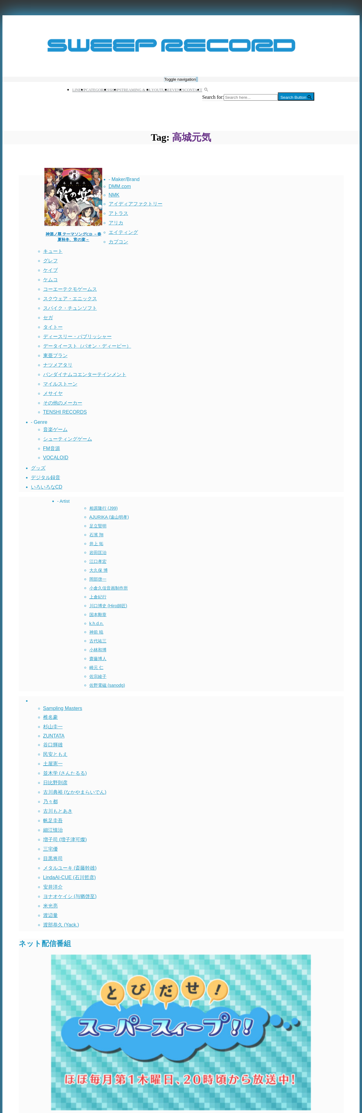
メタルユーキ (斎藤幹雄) (70, 868)
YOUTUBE (160, 90)
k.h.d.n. (96, 623)
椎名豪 (50, 717)
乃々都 (50, 801)
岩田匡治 (97, 552)
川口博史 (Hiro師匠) (108, 605)
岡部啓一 (97, 579)
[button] (204, 90)
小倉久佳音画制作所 (108, 588)
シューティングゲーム (67, 439)
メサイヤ (53, 393)
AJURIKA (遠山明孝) (109, 517)
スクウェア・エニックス (70, 298)
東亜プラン (55, 355)
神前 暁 (96, 632)
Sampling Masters (62, 708)
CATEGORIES (98, 90)
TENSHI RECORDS (65, 412)
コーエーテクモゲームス (70, 289)
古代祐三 (97, 640)
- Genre (39, 422)
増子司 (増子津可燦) (65, 839)
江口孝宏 (97, 561)
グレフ (50, 260)
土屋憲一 (53, 763)
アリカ (116, 222)
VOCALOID (56, 457)
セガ (48, 317)
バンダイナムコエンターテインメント (84, 374)
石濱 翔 (96, 534)
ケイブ (50, 270)
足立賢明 (97, 525)
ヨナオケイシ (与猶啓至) (70, 896)
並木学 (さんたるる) (65, 773)
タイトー (53, 327)
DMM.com (120, 186)
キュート (53, 251)
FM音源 (51, 448)
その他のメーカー (62, 402)
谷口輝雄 (53, 744)
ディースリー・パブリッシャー (77, 336)
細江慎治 (53, 830)
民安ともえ (55, 754)
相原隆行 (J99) (103, 508)
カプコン (118, 241)
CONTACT (193, 90)
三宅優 (50, 849)
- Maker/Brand (124, 179)
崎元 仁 (96, 667)
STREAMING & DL (135, 90)
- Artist (63, 501)
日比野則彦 (55, 782)
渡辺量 (50, 915)
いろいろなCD (46, 487)
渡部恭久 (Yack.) (61, 924)
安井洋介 (53, 886)
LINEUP (79, 90)
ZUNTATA (54, 735)
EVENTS (177, 90)
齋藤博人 (97, 658)
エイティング (123, 232)
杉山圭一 (53, 726)
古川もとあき (58, 811)
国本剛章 (97, 614)
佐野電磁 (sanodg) (107, 685)
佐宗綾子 (97, 676)
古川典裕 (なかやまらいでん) (74, 792)
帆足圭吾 (53, 820)
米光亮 (50, 905)
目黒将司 (53, 858)
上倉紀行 (97, 596)
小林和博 (97, 649)
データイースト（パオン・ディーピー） (87, 346)
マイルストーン (60, 383)
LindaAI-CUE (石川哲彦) (69, 877)
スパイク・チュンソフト (70, 308)
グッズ (38, 468)
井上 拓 (96, 543)
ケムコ (50, 279)
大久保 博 (98, 570)
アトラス (118, 213)
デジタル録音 (45, 477)
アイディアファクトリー (135, 203)
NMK (114, 195)
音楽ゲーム (55, 429)
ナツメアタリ (58, 365)
